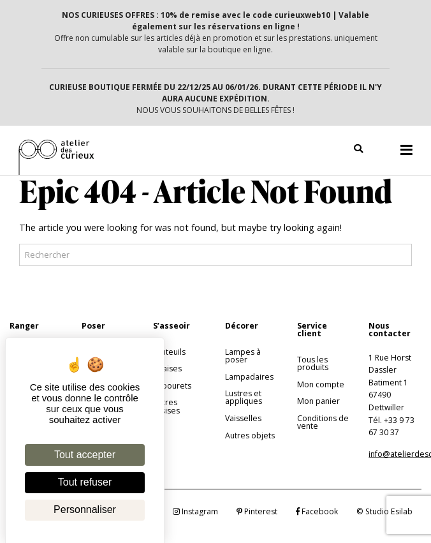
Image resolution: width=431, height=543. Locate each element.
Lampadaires (249, 376)
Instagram (195, 511)
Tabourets (172, 385)
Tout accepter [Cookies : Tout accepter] (84, 454)
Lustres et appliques (243, 397)
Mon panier (318, 401)
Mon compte (320, 384)
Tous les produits (312, 363)
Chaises (167, 368)
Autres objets (250, 435)
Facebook (317, 511)
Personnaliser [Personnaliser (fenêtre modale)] (85, 509)
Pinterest (257, 511)
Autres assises (166, 406)
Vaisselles (243, 418)
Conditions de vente (323, 422)
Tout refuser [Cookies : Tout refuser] (85, 482)
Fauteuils (169, 351)
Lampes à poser (243, 355)
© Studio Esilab (384, 511)
